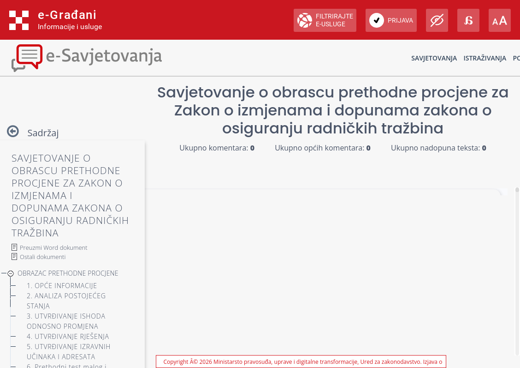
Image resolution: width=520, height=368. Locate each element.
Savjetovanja (434, 58)
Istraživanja (484, 58)
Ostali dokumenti (42, 257)
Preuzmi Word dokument (54, 247)
